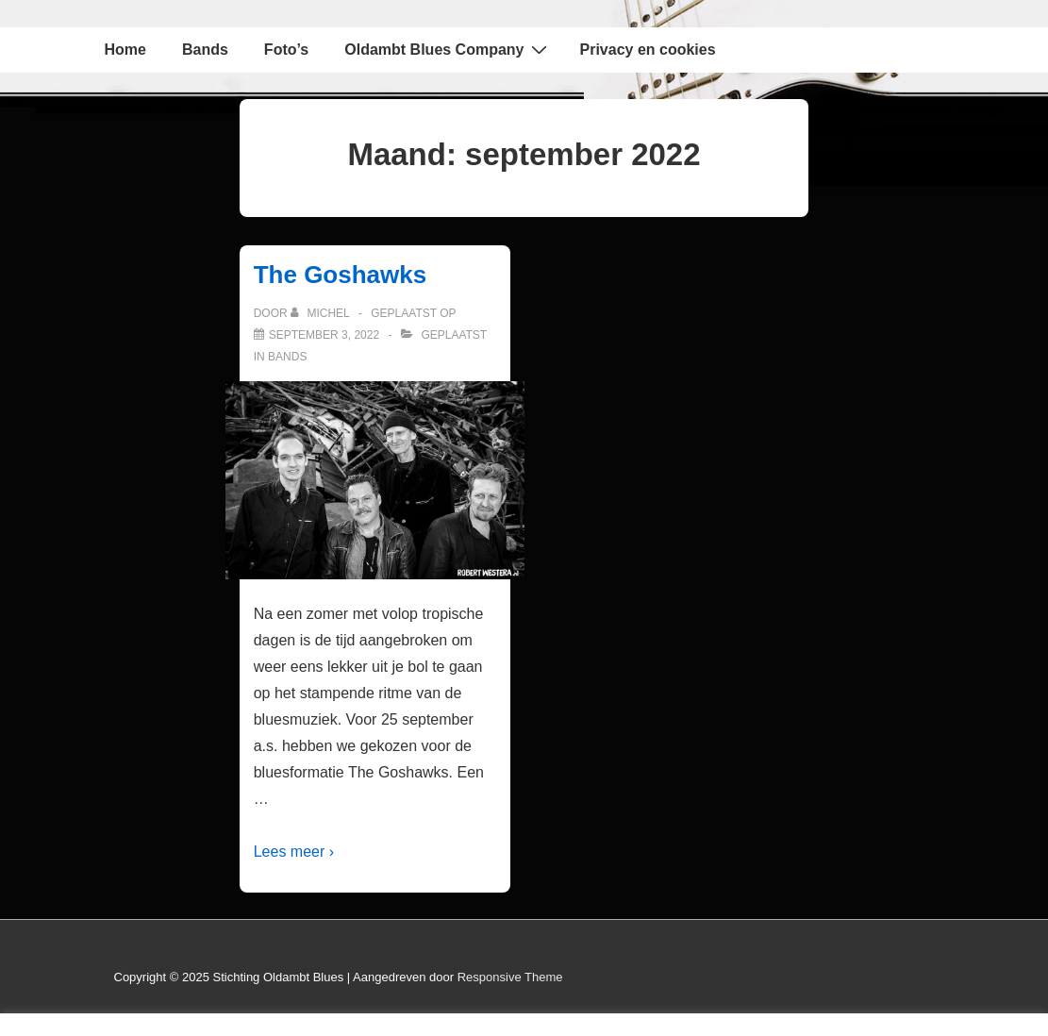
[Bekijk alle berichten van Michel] (322, 313)
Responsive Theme (510, 977)
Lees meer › (294, 852)
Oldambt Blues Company (447, 49)
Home (125, 50)
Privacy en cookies (648, 50)
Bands (205, 50)
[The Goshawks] (324, 335)
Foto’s (286, 50)
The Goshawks (340, 274)
